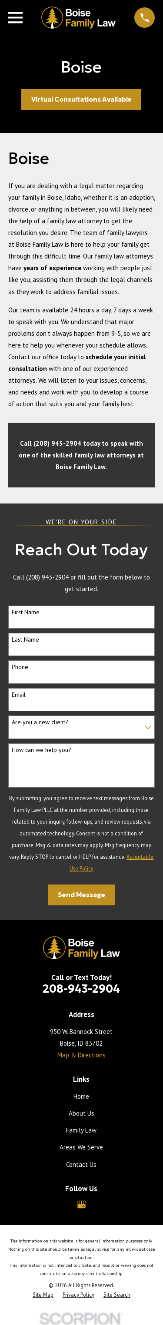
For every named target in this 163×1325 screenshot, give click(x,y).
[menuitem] (43, 1295)
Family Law (81, 1130)
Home (81, 1096)
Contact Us (81, 1164)
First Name (26, 612)
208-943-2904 (81, 989)
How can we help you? (41, 750)
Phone (20, 667)
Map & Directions (81, 1055)
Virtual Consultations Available (81, 99)
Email (19, 695)
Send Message (81, 895)
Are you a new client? (40, 722)
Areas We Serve (81, 1147)
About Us (81, 1113)
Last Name (25, 639)
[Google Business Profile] (81, 1204)
